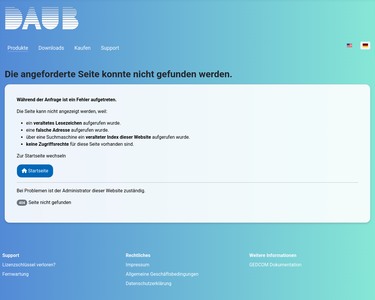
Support (110, 48)
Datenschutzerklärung (148, 283)
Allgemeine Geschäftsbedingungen (162, 274)
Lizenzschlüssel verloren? (28, 265)
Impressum (137, 265)
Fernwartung (15, 274)
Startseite (35, 171)
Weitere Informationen (272, 255)
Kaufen (82, 48)
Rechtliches (138, 255)
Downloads (51, 48)
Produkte (18, 48)
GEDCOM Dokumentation (275, 265)
